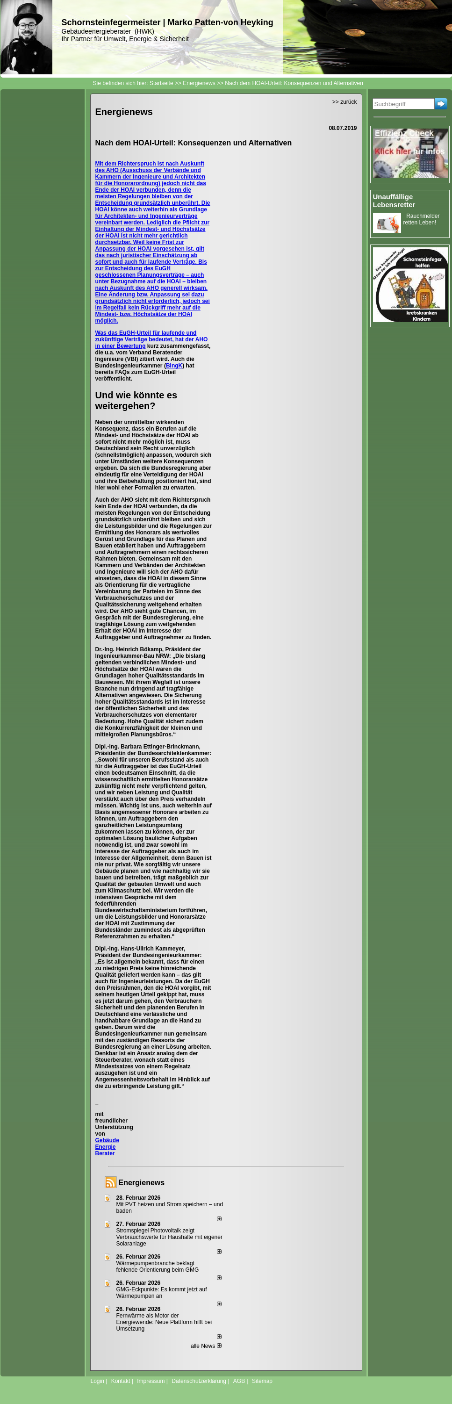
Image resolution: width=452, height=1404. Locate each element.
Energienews (142, 1183)
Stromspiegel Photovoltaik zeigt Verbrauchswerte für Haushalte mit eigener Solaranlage (169, 1237)
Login (97, 1381)
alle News (206, 1346)
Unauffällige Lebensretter (394, 201)
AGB (239, 1381)
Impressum (151, 1381)
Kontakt (120, 1381)
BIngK (174, 365)
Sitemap (262, 1381)
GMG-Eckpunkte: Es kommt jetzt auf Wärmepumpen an (161, 1292)
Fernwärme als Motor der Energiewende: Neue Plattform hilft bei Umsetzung (164, 1322)
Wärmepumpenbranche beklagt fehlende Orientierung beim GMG (157, 1266)
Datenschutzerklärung (199, 1381)
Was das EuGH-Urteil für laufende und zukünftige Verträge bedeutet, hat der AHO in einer (151, 339)
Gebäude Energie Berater (107, 1147)
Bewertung (131, 346)
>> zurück (344, 102)
